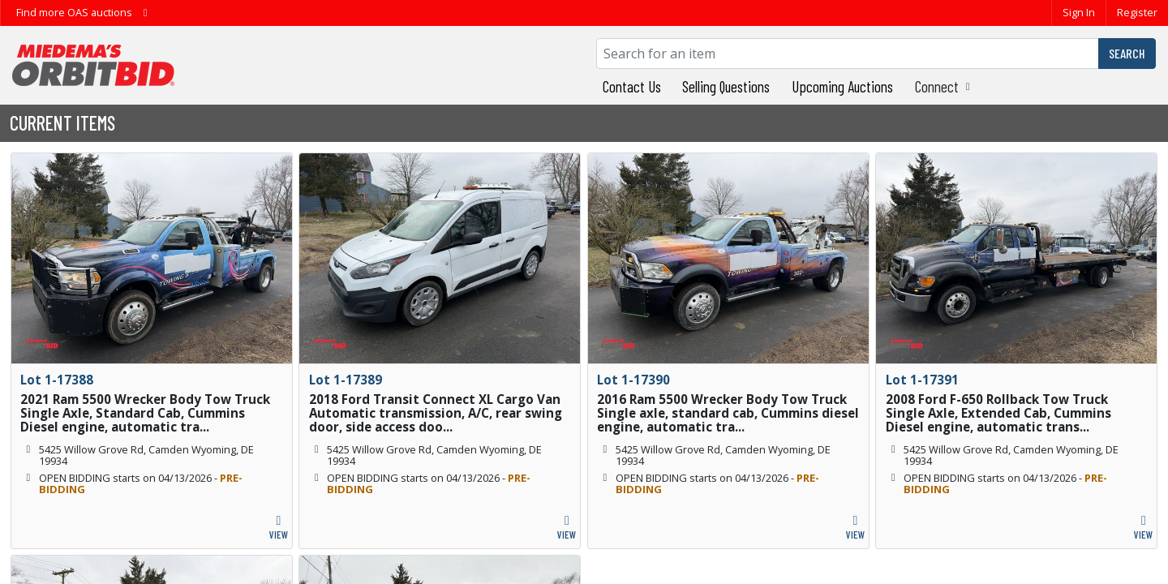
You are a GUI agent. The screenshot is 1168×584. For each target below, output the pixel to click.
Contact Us (632, 86)
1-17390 (645, 380)
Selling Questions (726, 86)
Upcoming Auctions (842, 86)
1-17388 (69, 380)
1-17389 (357, 380)
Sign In (1079, 12)
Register (1137, 12)
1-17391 (934, 380)
